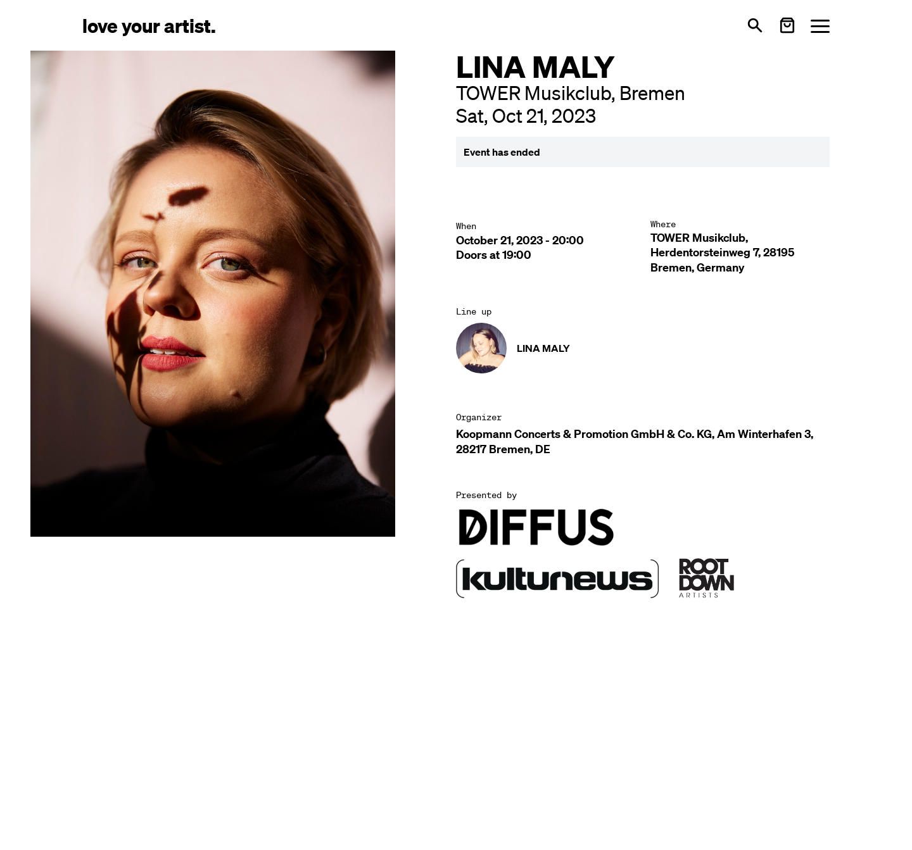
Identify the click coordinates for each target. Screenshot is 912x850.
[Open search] (755, 25)
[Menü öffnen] (820, 26)
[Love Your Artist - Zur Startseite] (149, 25)
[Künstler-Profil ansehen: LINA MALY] (513, 348)
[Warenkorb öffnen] (787, 25)
